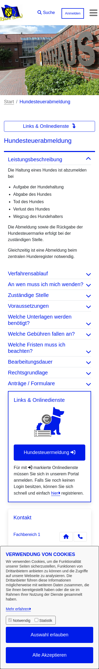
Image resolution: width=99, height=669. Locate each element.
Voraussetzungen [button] (49, 306)
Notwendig (21, 620)
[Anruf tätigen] (80, 536)
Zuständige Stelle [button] (49, 295)
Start (9, 101)
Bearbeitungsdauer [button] (49, 362)
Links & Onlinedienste (49, 126)
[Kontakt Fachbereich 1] (66, 536)
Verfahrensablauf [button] (49, 273)
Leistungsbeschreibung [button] (49, 159)
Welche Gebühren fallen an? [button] (49, 334)
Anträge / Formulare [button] (49, 383)
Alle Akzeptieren (49, 655)
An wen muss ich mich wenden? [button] (49, 284)
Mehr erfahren (17, 609)
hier (54, 493)
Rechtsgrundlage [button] (49, 372)
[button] (46, 11)
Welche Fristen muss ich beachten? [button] (49, 347)
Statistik (45, 620)
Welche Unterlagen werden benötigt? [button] (49, 320)
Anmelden (73, 13)
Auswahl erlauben (49, 634)
